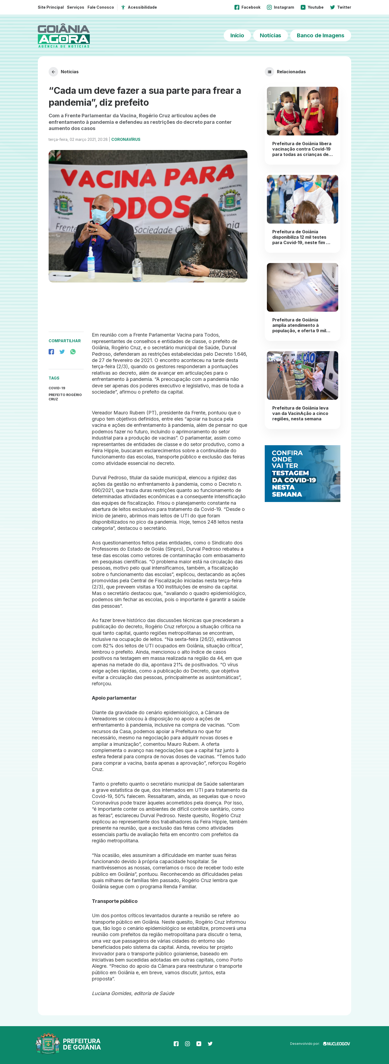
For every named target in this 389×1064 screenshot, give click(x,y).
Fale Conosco (101, 7)
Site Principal (51, 7)
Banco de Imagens (320, 35)
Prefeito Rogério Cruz (65, 397)
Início (237, 35)
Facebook (247, 7)
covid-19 (57, 388)
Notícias (270, 35)
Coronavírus (125, 139)
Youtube (312, 7)
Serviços (75, 7)
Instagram (280, 7)
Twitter (340, 7)
